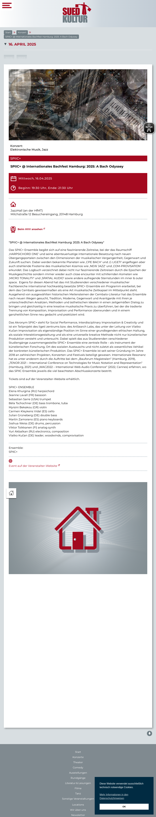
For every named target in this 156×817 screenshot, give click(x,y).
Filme (78, 788)
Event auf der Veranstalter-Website (33, 465)
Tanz (78, 793)
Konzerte (78, 757)
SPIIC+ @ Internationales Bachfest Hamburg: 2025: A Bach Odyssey (41, 36)
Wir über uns (78, 809)
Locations (78, 804)
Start (8, 32)
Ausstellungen (78, 772)
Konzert (22, 32)
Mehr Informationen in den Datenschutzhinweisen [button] (114, 796)
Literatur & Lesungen (78, 783)
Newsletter (78, 815)
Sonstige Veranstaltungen (78, 798)
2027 (21, 58)
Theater (78, 762)
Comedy (78, 767)
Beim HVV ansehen (30, 229)
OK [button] (124, 806)
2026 (9, 58)
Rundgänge (78, 777)
